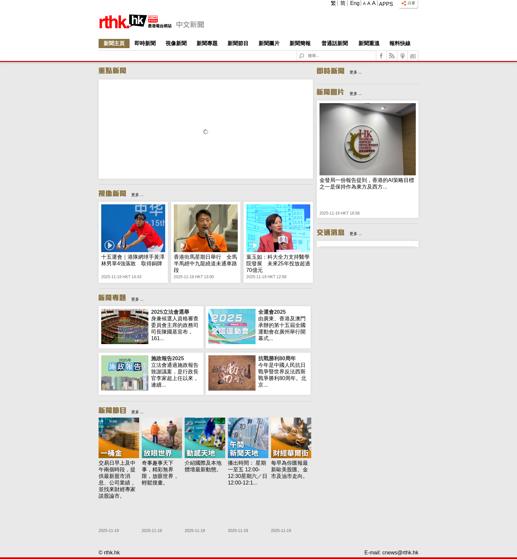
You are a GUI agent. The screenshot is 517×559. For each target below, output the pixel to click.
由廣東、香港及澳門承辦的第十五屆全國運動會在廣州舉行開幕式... (283, 325)
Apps (386, 4)
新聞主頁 (114, 43)
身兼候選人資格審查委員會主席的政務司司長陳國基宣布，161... (176, 325)
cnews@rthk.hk (400, 552)
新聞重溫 (369, 43)
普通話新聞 (334, 43)
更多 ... (137, 194)
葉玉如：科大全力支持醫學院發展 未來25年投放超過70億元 (278, 263)
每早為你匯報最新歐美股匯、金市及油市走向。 (289, 469)
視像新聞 (176, 43)
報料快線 (400, 43)
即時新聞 (145, 43)
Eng (354, 3)
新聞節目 (238, 43)
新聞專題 (207, 43)
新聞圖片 (269, 43)
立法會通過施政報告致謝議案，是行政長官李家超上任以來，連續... (176, 371)
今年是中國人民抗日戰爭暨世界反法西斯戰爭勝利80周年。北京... (283, 371)
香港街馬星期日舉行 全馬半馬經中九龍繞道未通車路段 (205, 263)
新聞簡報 (300, 43)
